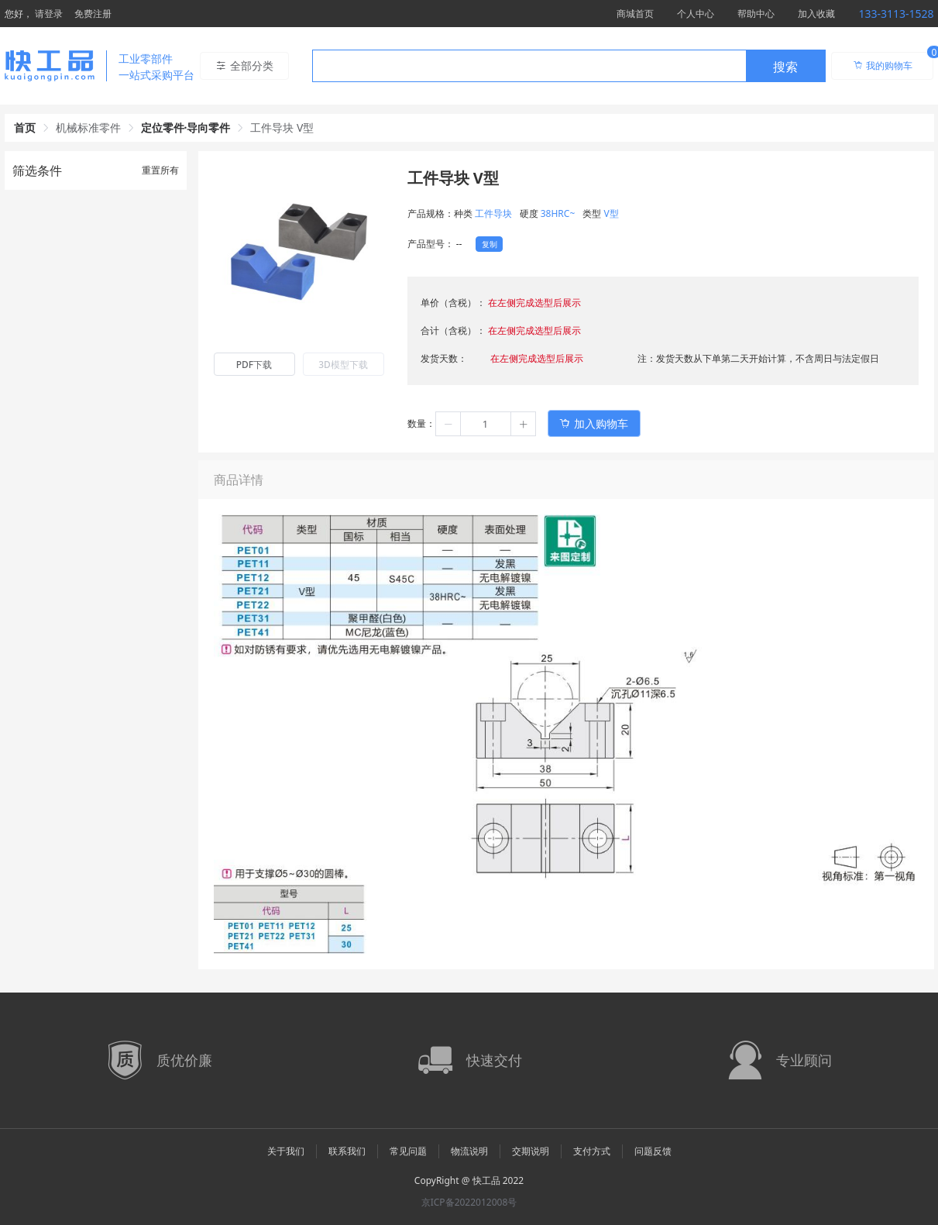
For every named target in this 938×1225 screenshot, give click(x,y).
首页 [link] (25, 127)
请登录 (49, 13)
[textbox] (529, 66)
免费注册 (93, 13)
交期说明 (530, 1151)
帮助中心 (756, 13)
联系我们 (347, 1151)
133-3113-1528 (895, 13)
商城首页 (635, 13)
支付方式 (591, 1151)
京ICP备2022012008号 (469, 1202)
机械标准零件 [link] (88, 127)
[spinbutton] (485, 423)
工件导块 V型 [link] (282, 127)
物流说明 (469, 1151)
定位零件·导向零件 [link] (186, 127)
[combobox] (569, 66)
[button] (448, 423)
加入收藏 (816, 13)
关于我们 (285, 1151)
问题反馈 (653, 1151)
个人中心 (695, 13)
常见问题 (408, 1151)
